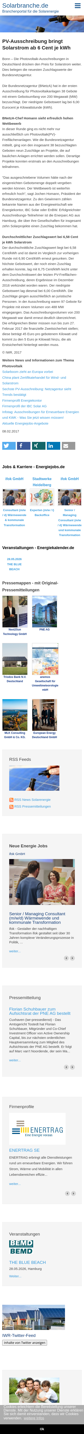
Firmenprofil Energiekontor (22, 400)
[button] (9, 446)
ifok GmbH (17, 854)
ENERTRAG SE (24, 1150)
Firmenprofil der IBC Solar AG (24, 406)
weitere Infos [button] (34, 1418)
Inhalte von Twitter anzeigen (24, 1342)
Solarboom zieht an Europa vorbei (27, 372)
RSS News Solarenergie (32, 800)
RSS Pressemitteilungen (32, 806)
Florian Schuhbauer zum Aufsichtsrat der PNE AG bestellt (40, 1011)
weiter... (15, 951)
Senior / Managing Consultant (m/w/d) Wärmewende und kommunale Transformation (37, 918)
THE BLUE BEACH (27, 1262)
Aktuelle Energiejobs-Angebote (25, 423)
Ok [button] (42, 1429)
